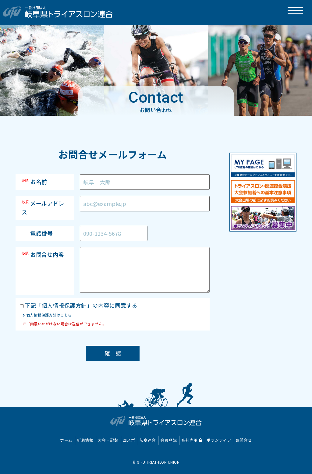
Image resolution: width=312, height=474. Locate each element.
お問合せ (244, 440)
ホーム (66, 440)
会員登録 (168, 440)
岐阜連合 (148, 440)
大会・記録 (108, 440)
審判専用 (191, 440)
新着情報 (85, 440)
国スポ (129, 440)
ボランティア (219, 440)
